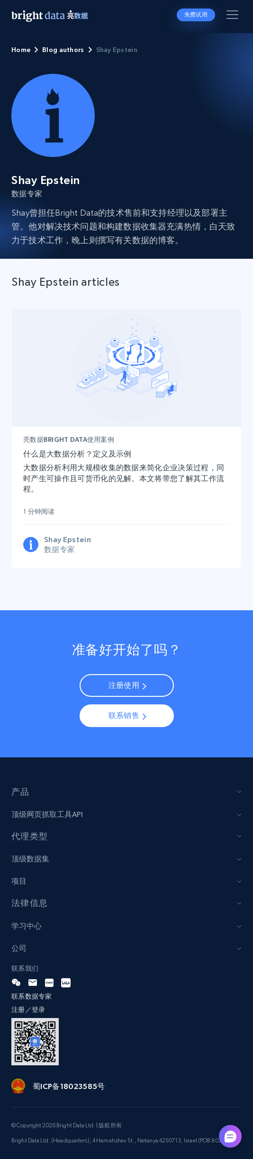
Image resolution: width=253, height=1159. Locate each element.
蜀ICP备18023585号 (69, 1086)
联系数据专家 (31, 996)
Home (20, 49)
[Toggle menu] (234, 17)
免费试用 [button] (196, 14)
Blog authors (63, 49)
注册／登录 (28, 1009)
